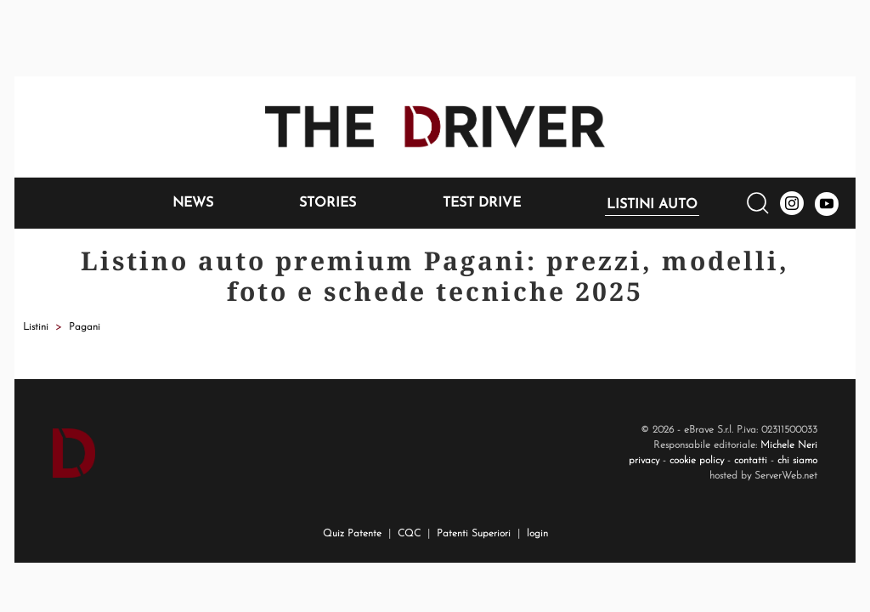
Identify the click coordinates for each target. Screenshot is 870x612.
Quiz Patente (352, 534)
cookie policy (696, 461)
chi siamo (797, 461)
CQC (409, 534)
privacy (644, 461)
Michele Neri (788, 445)
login (537, 534)
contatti (750, 461)
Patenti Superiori (474, 534)
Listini (35, 327)
